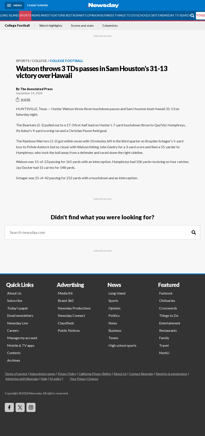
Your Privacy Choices (83, 379)
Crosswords (168, 308)
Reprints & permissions (171, 374)
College (39, 61)
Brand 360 (65, 300)
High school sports (122, 345)
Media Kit (65, 293)
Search (185, 15)
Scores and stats (82, 25)
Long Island (9, 15)
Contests (14, 353)
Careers (13, 330)
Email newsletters (20, 315)
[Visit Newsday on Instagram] (31, 407)
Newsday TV (169, 15)
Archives (13, 360)
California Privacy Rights (95, 374)
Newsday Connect (71, 315)
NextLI (164, 353)
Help (44, 379)
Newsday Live (17, 323)
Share (23, 100)
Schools (143, 15)
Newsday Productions (74, 308)
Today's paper (17, 308)
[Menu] (14, 5)
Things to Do (125, 15)
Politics (114, 315)
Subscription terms (42, 374)
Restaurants (76, 15)
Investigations (53, 15)
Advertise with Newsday (22, 379)
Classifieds (66, 323)
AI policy (55, 379)
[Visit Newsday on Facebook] (9, 407)
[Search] (193, 232)
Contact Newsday (141, 374)
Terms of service (16, 374)
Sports (25, 15)
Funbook (166, 293)
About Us (14, 293)
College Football (17, 25)
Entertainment (169, 323)
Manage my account (22, 338)
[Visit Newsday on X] (20, 407)
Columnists (110, 25)
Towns (113, 338)
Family (164, 338)
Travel (164, 345)
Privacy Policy (67, 374)
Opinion (93, 15)
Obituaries (167, 300)
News (36, 15)
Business (107, 15)
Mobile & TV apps (20, 345)
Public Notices (69, 330)
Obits (155, 15)
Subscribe (14, 300)
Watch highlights (50, 25)
